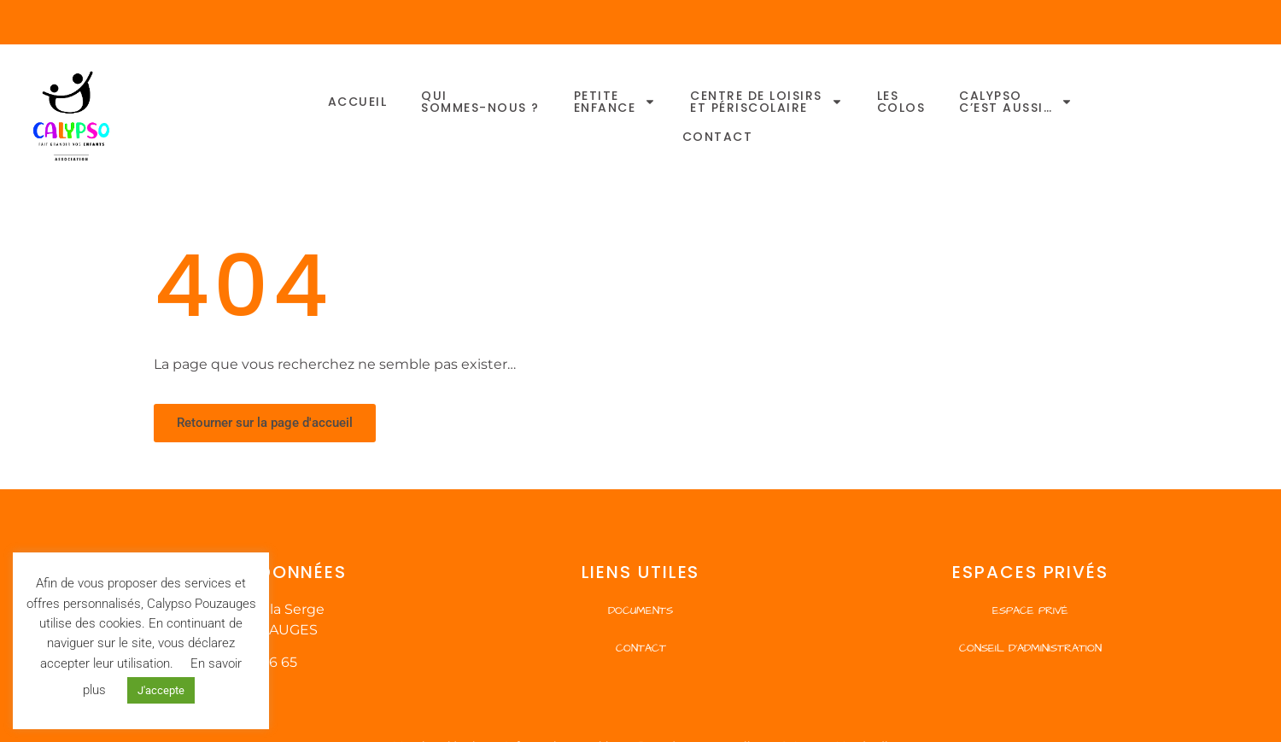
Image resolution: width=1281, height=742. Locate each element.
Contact (717, 136)
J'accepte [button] (160, 690)
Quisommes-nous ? (480, 101)
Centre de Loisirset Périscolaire (766, 101)
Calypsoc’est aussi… (1016, 101)
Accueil (358, 101)
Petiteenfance (615, 101)
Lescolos (901, 101)
